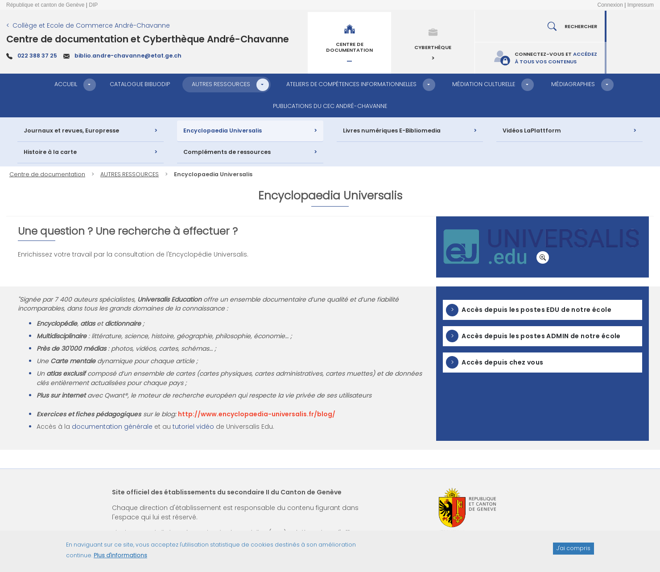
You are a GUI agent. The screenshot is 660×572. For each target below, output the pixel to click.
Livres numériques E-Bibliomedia (392, 130)
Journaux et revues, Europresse (71, 130)
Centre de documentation (47, 174)
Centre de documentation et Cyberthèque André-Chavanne (147, 39)
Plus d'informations (120, 559)
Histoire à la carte (50, 152)
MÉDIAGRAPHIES (573, 84)
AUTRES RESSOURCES (221, 84)
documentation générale (112, 426)
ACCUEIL (65, 84)
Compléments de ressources (227, 152)
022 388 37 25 (37, 55)
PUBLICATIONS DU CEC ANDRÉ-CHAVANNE (330, 106)
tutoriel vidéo (193, 426)
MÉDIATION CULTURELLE (483, 84)
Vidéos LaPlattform (532, 130)
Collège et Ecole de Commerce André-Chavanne (91, 25)
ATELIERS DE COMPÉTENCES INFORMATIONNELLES (351, 84)
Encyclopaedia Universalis (222, 130)
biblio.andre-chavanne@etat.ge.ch (128, 55)
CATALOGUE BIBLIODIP (140, 84)
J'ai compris (573, 551)
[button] (89, 85)
